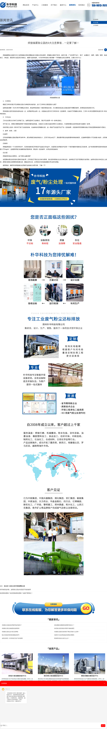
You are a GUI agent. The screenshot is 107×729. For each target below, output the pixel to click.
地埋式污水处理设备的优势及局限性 (64, 635)
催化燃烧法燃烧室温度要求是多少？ (64, 625)
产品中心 (35, 5)
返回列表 (100, 49)
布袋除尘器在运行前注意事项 (10, 631)
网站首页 (26, 5)
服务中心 (63, 5)
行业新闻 (95, 19)
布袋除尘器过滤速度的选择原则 (10, 628)
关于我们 (54, 5)
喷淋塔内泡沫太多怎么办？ (61, 638)
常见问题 (95, 22)
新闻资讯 (72, 5)
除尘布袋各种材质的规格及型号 (10, 635)
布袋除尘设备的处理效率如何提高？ (12, 625)
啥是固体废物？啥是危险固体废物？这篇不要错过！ (16, 593)
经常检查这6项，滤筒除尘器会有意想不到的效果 (15, 589)
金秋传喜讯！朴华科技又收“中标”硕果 (12, 638)
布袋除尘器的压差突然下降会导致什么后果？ (66, 631)
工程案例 (44, 5)
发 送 (103, 725)
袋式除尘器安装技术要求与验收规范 (64, 628)
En (89, 5)
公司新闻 (95, 25)
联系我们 (81, 5)
